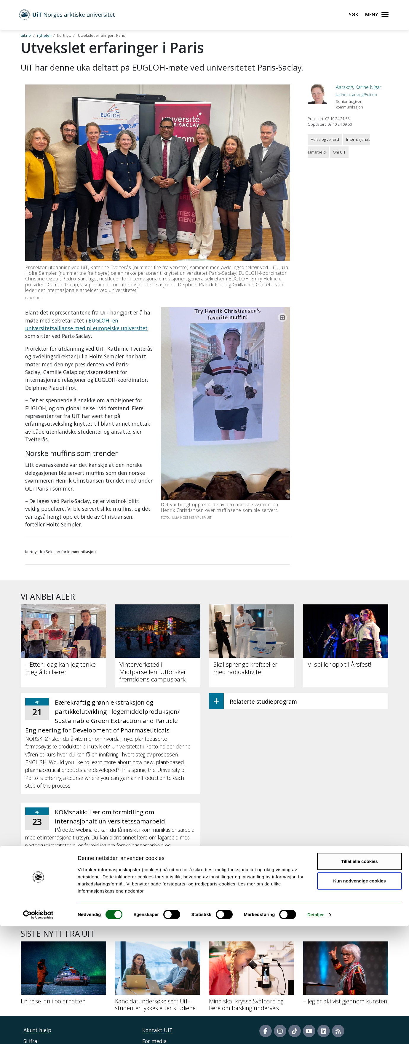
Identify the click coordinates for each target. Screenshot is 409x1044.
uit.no (26, 35)
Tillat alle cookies (359, 978)
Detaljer (315, 1032)
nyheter (44, 35)
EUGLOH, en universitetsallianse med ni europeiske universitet (102, 320)
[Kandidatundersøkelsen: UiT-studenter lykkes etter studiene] (157, 916)
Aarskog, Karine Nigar (358, 87)
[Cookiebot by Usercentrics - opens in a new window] (38, 1032)
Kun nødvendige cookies (359, 998)
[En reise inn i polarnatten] (63, 912)
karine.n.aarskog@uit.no (356, 94)
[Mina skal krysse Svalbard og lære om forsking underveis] (251, 916)
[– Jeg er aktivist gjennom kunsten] (346, 912)
